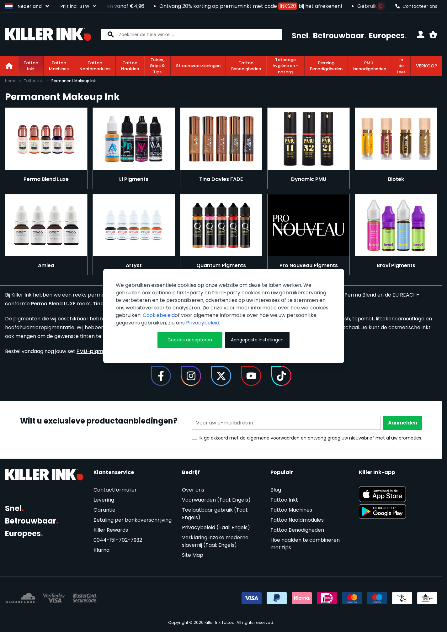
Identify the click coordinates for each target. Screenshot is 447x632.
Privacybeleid (202, 322)
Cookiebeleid (159, 315)
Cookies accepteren (190, 340)
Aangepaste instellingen (257, 340)
